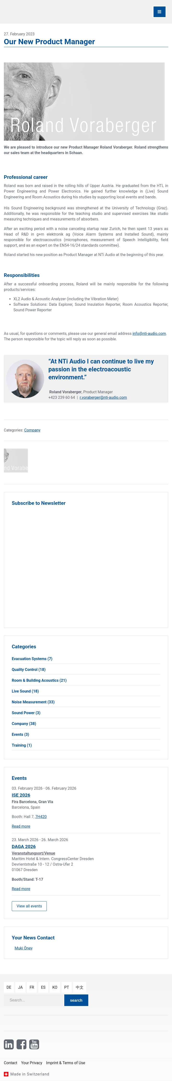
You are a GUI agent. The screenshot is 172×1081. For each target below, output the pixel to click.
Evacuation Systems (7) (32, 658)
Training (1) (22, 745)
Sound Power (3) (26, 713)
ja (20, 987)
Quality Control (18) (29, 669)
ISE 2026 (21, 795)
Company (32, 430)
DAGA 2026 (24, 846)
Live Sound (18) (25, 691)
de (8, 987)
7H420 (41, 816)
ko (54, 987)
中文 (79, 987)
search (76, 1000)
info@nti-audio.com (149, 333)
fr (32, 987)
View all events (29, 906)
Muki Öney (24, 948)
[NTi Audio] (44, 12)
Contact (10, 1063)
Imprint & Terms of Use (65, 1063)
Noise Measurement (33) (33, 702)
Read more (21, 826)
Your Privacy (31, 1063)
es (43, 987)
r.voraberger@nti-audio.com (103, 397)
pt (66, 987)
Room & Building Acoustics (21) (39, 680)
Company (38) (24, 723)
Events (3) (20, 734)
